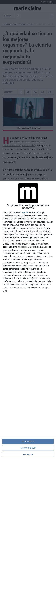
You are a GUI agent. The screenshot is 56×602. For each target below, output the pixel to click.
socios (25, 212)
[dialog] (28, 391)
